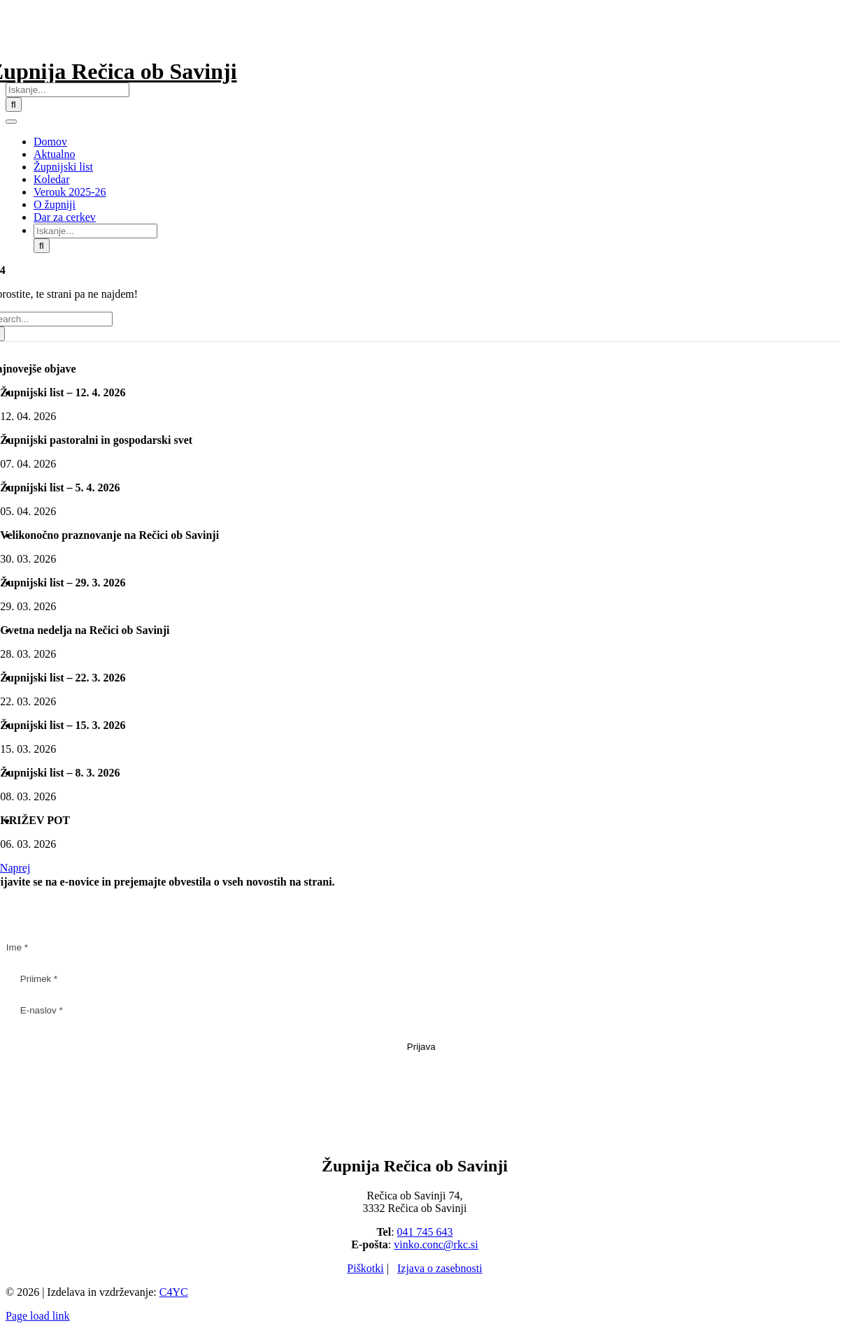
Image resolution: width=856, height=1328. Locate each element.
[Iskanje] (14, 104)
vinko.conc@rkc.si (436, 1244)
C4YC (173, 1292)
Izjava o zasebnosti (440, 1268)
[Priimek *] (421, 979)
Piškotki (365, 1268)
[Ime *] (414, 947)
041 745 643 (425, 1232)
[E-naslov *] (421, 1010)
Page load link (38, 1316)
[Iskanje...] (67, 89)
